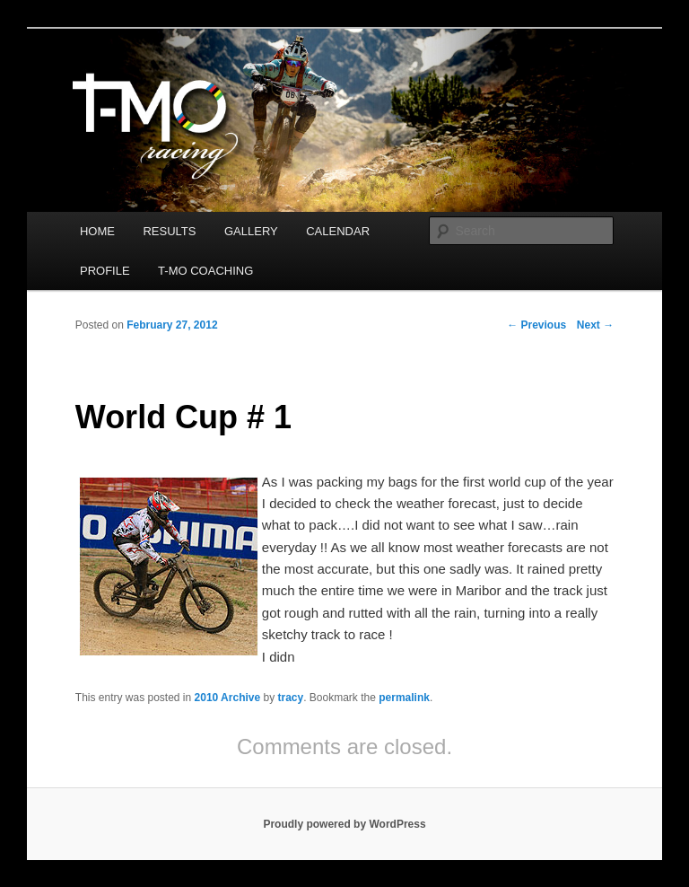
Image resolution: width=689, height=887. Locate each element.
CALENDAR (338, 231)
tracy (290, 697)
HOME (97, 231)
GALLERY (251, 231)
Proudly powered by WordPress (344, 824)
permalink (404, 697)
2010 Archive (228, 697)
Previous (536, 325)
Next (595, 325)
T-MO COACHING (205, 270)
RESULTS (169, 231)
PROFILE (105, 270)
